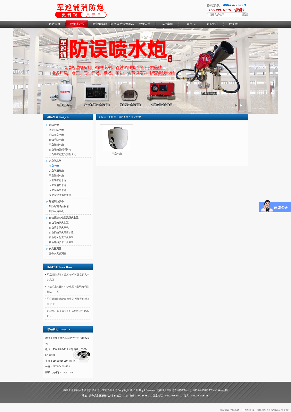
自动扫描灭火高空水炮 (61, 232)
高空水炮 (54, 165)
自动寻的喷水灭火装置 (61, 242)
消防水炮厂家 (145, 71)
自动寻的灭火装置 (59, 222)
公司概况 (190, 24)
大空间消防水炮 (57, 185)
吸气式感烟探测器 (122, 24)
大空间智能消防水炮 (60, 195)
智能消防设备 (56, 201)
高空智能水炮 (56, 144)
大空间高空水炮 (57, 190)
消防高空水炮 (56, 134)
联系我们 (235, 24)
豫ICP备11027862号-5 (205, 390)
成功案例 (167, 24)
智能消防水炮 (56, 129)
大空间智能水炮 (57, 180)
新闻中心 (212, 24)
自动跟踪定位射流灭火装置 (63, 217)
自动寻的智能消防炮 (60, 149)
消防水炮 (54, 124)
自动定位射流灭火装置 (61, 237)
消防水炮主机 (56, 211)
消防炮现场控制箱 (59, 206)
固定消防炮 (99, 24)
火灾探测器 (55, 248)
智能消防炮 (77, 24)
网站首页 (54, 24)
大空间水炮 (55, 160)
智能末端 (144, 24)
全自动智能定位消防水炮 (62, 154)
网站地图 (223, 390)
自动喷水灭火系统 (59, 227)
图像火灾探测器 (57, 253)
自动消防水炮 (56, 139)
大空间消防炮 (56, 170)
